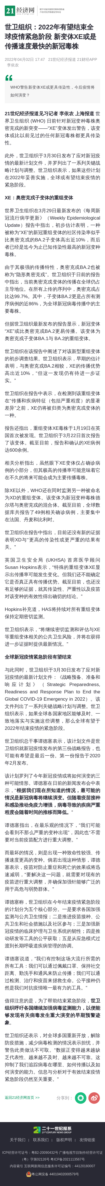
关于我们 (17, 1139)
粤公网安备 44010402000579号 (52, 1174)
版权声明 (64, 1139)
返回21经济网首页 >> (22, 1097)
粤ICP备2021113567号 (67, 1159)
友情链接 (87, 1139)
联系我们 (41, 1139)
